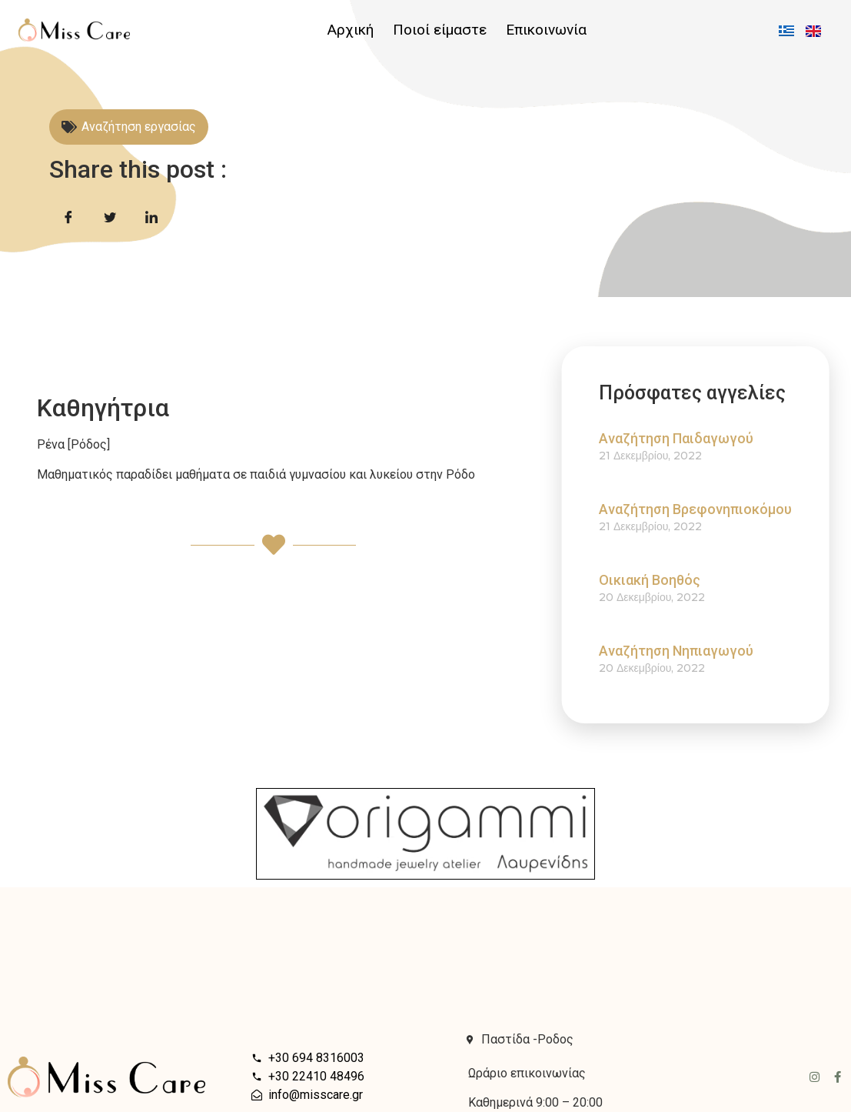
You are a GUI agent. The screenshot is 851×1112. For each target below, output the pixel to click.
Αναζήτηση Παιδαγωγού (699, 438)
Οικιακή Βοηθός (672, 580)
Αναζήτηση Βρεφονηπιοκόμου (718, 509)
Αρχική (350, 30)
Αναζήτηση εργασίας (138, 126)
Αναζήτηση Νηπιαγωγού (699, 651)
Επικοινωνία (546, 30)
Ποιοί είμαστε (440, 30)
